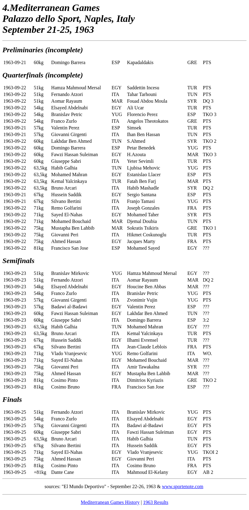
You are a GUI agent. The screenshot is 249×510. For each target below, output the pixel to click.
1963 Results (155, 502)
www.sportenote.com (182, 486)
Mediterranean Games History (110, 502)
